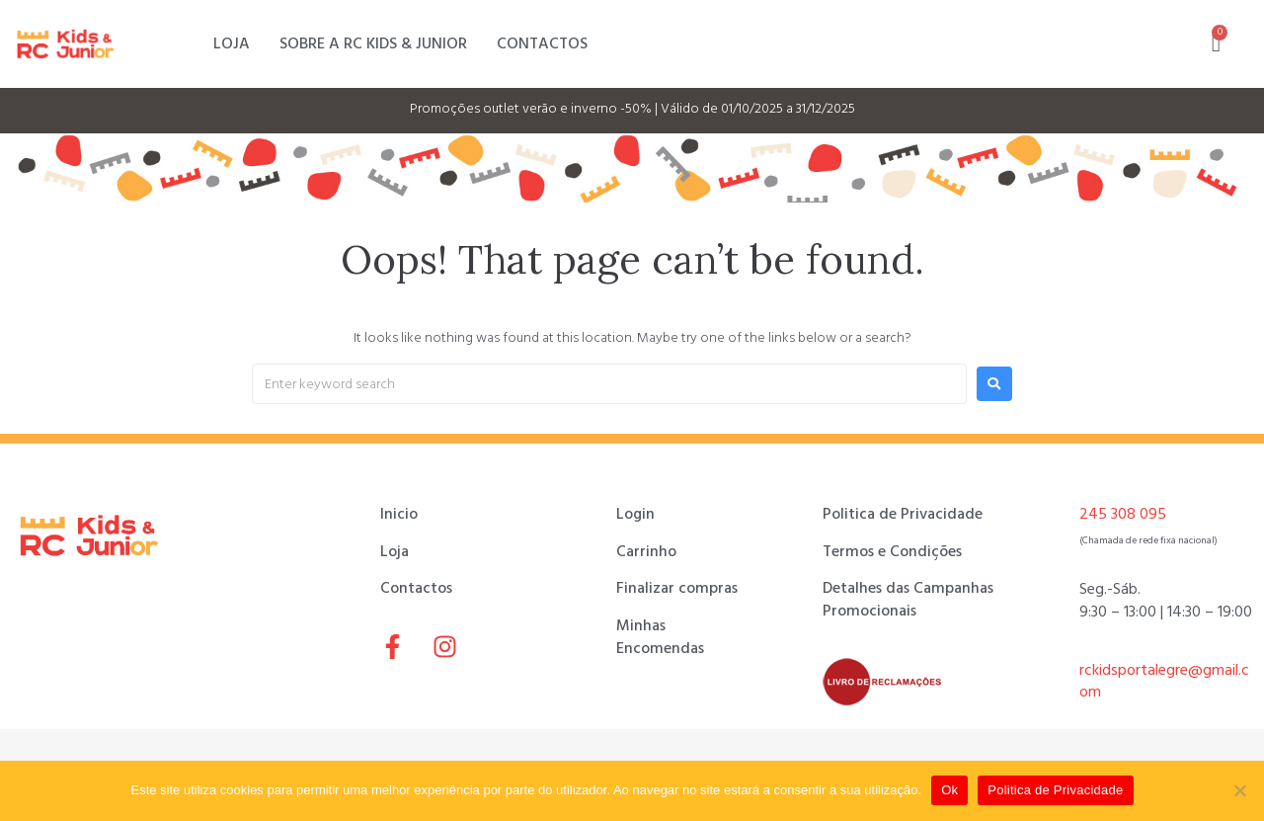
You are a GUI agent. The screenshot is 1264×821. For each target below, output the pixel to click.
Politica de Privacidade (1055, 789)
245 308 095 (1122, 514)
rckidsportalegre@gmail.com (1164, 681)
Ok (949, 789)
